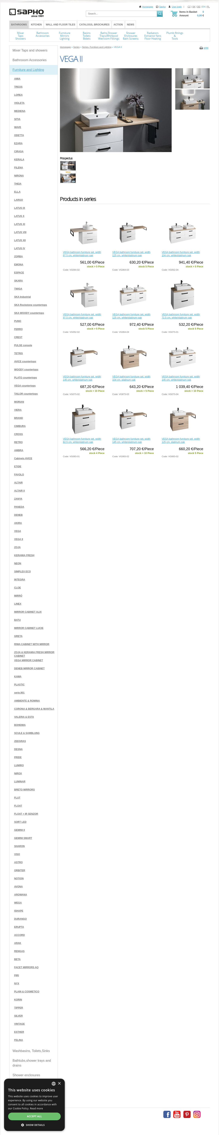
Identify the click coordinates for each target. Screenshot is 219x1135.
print (206, 47)
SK (193, 6)
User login (177, 6)
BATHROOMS (19, 24)
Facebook (167, 1114)
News (130, 24)
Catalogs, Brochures (94, 24)
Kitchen (36, 24)
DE (198, 6)
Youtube (177, 1114)
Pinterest (187, 1114)
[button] (34, 1125)
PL (208, 6)
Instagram (197, 1114)
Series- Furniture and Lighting (96, 47)
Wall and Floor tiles (60, 24)
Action (118, 24)
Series (76, 47)
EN (203, 6)
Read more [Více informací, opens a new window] (36, 1108)
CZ (189, 6)
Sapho (162, 6)
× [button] (59, 1083)
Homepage (147, 6)
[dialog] (34, 1105)
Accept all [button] (34, 1116)
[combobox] (54, 1084)
